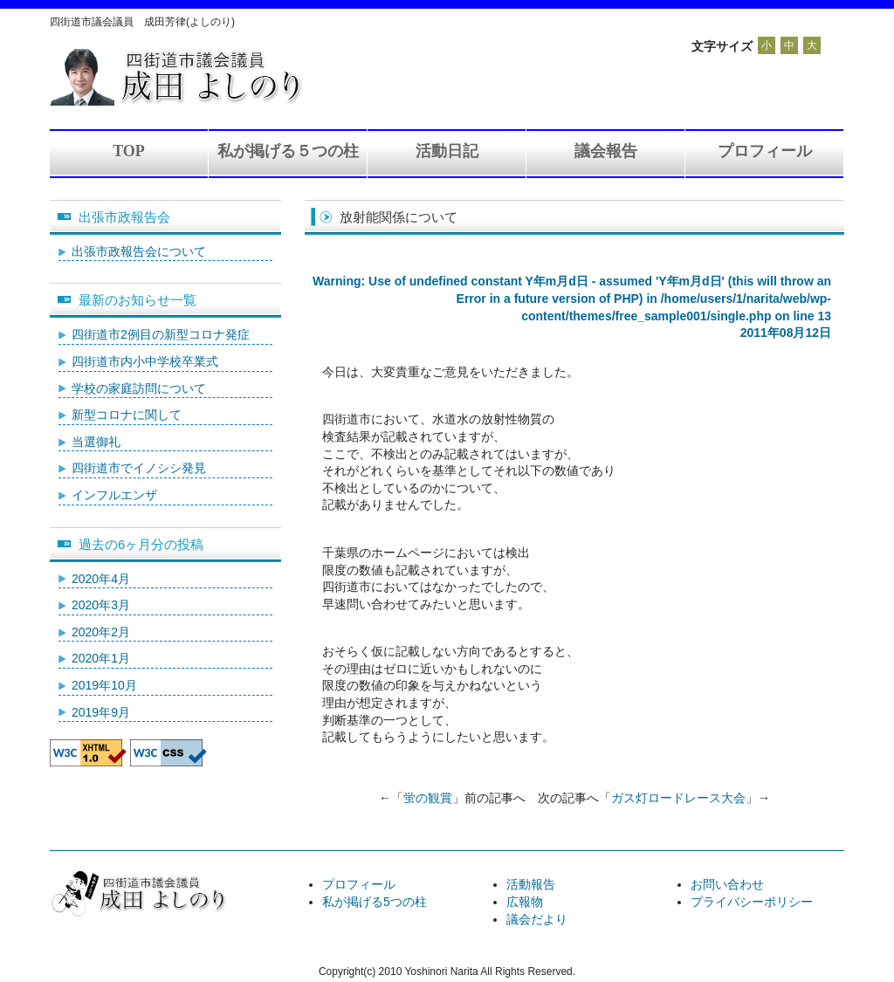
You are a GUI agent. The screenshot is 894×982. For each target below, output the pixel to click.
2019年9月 (101, 712)
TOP (129, 151)
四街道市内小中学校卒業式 (145, 361)
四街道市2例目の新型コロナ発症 (161, 334)
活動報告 (530, 884)
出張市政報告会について (139, 251)
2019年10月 (104, 685)
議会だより (536, 919)
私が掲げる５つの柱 (288, 151)
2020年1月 (101, 658)
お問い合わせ (727, 884)
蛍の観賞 (427, 798)
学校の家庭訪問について (139, 388)
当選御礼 (96, 442)
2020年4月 (101, 579)
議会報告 (605, 151)
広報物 (524, 902)
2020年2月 (101, 632)
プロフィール (765, 151)
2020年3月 (101, 605)
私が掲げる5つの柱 (374, 902)
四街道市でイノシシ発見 (139, 468)
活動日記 (447, 151)
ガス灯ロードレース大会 (678, 798)
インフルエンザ (114, 495)
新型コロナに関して (127, 415)
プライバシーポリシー (752, 902)
